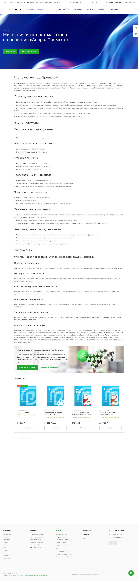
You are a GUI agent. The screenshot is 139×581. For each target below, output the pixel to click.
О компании (7, 534)
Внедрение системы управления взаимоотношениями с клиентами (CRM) (67, 547)
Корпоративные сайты (36, 537)
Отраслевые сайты (35, 539)
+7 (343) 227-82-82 (115, 2)
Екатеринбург (38, 575)
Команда (6, 537)
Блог (84, 538)
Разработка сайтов (62, 534)
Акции (5, 547)
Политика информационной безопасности (85, 574)
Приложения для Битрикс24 (65, 557)
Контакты (6, 555)
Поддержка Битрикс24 (63, 539)
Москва (30, 575)
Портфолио (86, 530)
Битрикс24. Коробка (36, 547)
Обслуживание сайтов (63, 551)
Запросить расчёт (29, 51)
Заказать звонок (130, 2)
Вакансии (6, 545)
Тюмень (45, 575)
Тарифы (85, 534)
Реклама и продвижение (64, 554)
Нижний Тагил (22, 575)
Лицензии (6, 558)
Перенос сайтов (61, 542)
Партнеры (6, 539)
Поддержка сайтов (62, 537)
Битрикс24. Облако (35, 545)
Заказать (28, 428)
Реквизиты (6, 553)
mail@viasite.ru (117, 534)
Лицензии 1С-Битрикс (36, 542)
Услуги (58, 530)
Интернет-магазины (36, 534)
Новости (5, 550)
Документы (6, 561)
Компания (7, 530)
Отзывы (5, 542)
